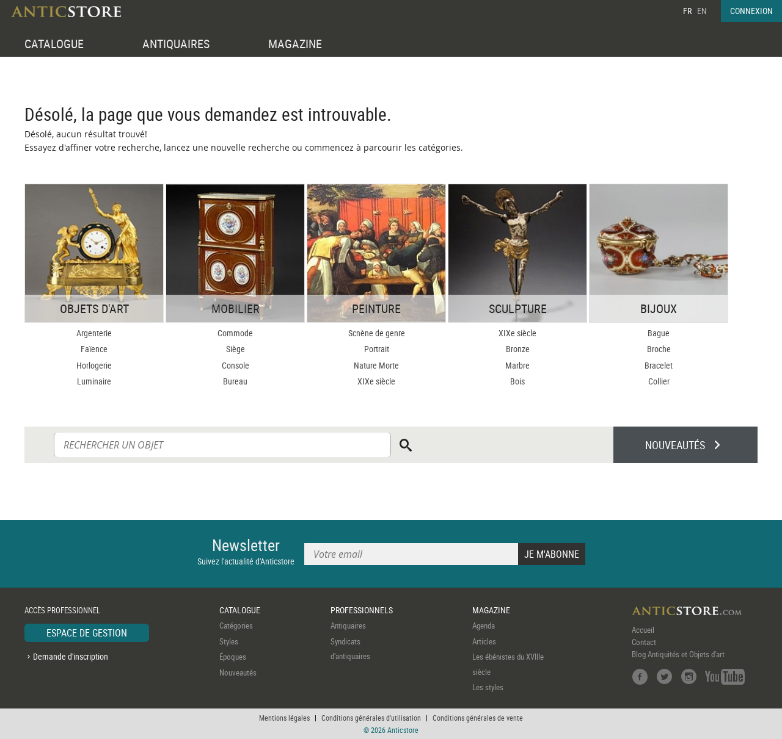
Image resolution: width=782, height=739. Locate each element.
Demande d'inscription (70, 656)
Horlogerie (94, 365)
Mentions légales (284, 718)
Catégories (236, 625)
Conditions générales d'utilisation (371, 718)
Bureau (235, 381)
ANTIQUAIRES (176, 43)
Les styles (487, 687)
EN (702, 10)
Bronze (518, 349)
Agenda (483, 625)
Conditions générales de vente (478, 718)
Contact (644, 641)
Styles (228, 641)
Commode (235, 333)
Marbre (517, 365)
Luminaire (94, 381)
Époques (232, 656)
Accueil (643, 629)
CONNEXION (751, 10)
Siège (235, 349)
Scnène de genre (376, 333)
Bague (659, 333)
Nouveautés (238, 672)
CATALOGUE (54, 43)
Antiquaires (348, 625)
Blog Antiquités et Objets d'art (678, 654)
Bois (517, 381)
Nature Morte (376, 365)
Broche (659, 349)
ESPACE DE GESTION (86, 633)
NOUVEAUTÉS (675, 445)
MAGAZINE (295, 43)
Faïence (94, 349)
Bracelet (659, 365)
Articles (484, 641)
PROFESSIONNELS (362, 610)
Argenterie (94, 333)
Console (235, 365)
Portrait (376, 349)
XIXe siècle (376, 381)
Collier (659, 381)
